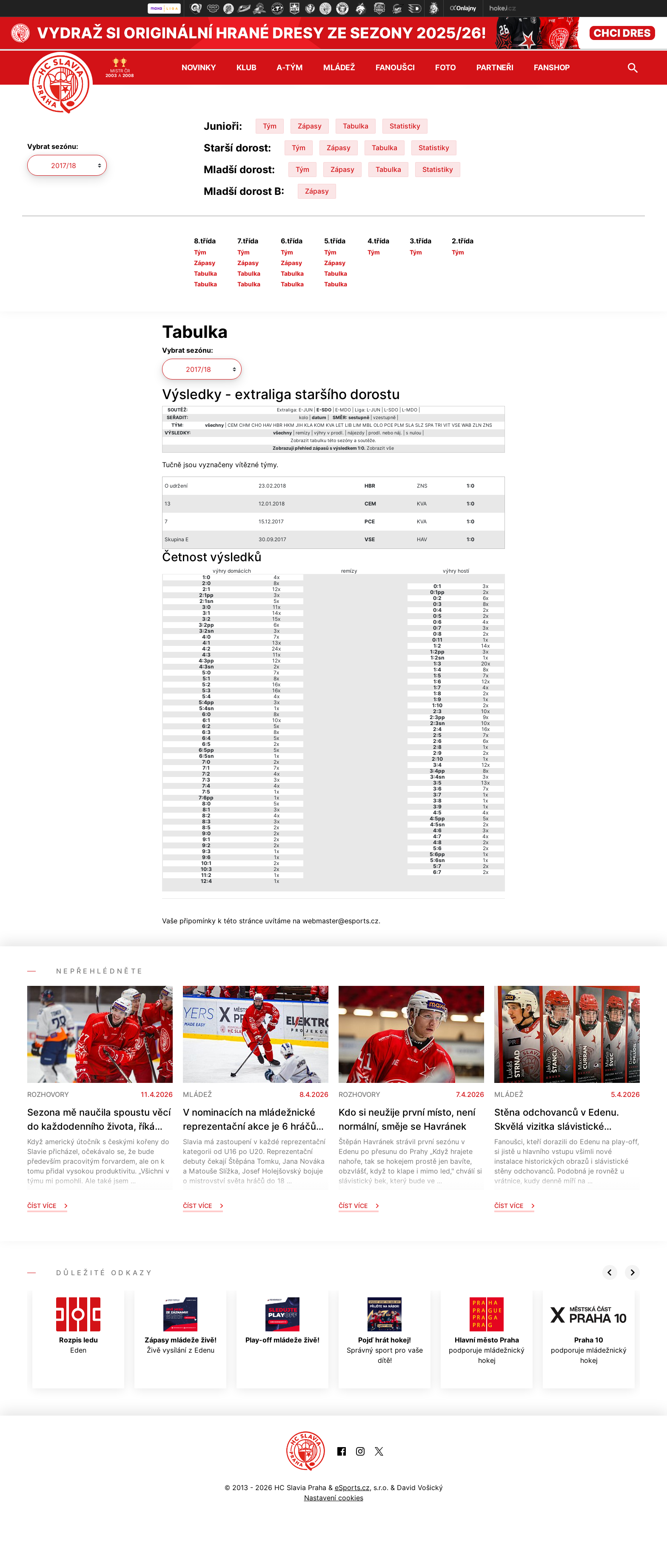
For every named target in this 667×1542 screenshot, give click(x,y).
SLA (409, 423)
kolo (303, 416)
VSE (456, 423)
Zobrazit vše (380, 446)
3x (276, 593)
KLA (308, 423)
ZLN (477, 423)
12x (276, 587)
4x (276, 575)
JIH (299, 423)
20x (485, 662)
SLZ (419, 423)
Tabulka (355, 124)
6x (276, 623)
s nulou (413, 431)
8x (276, 581)
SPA (429, 423)
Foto (445, 65)
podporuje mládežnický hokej (486, 1329)
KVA (330, 423)
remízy (303, 431)
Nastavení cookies (333, 1496)
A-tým (289, 65)
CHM (244, 423)
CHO (256, 423)
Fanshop (552, 65)
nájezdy (356, 431)
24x (276, 647)
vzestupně (384, 416)
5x (276, 599)
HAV (267, 423)
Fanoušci (395, 65)
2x (276, 665)
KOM (319, 423)
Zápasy (310, 124)
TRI (438, 423)
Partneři (494, 65)
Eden (78, 1324)
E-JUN (306, 408)
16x (276, 683)
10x (276, 718)
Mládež (339, 65)
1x (276, 706)
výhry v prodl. (329, 431)
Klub (247, 65)
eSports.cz (352, 1486)
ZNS (487, 423)
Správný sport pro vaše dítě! (385, 1329)
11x (276, 605)
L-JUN (373, 408)
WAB (466, 423)
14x (276, 611)
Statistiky (405, 124)
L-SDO (391, 408)
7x (276, 635)
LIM (357, 423)
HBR (277, 423)
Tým (269, 124)
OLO (378, 423)
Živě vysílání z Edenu (181, 1324)
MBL (367, 423)
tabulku (318, 439)
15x (276, 617)
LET (340, 423)
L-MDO (409, 408)
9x (485, 715)
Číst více (47, 1204)
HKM (289, 423)
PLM (399, 423)
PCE (388, 423)
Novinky (199, 65)
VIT (446, 423)
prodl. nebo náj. (385, 431)
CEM (233, 423)
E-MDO (343, 408)
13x (276, 641)
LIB (348, 423)
